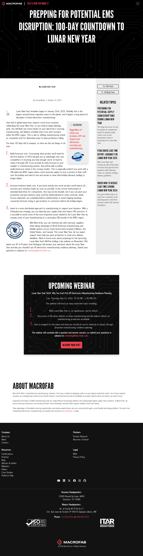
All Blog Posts (108, 92)
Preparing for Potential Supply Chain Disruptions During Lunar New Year (106, 116)
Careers (5, 443)
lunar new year (47, 87)
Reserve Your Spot (71, 345)
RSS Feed (108, 86)
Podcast (5, 457)
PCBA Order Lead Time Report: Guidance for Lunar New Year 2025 (107, 154)
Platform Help (7, 476)
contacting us (69, 411)
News (4, 440)
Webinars (5, 466)
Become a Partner (81, 440)
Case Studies (7, 473)
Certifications (7, 454)
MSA (75, 454)
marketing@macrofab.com (39, 251)
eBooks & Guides (9, 463)
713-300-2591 (67, 517)
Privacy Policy (79, 457)
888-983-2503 (83, 517)
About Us (6, 437)
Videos (4, 470)
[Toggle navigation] (137, 3)
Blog (3, 460)
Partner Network (80, 437)
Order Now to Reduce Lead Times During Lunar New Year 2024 (107, 186)
